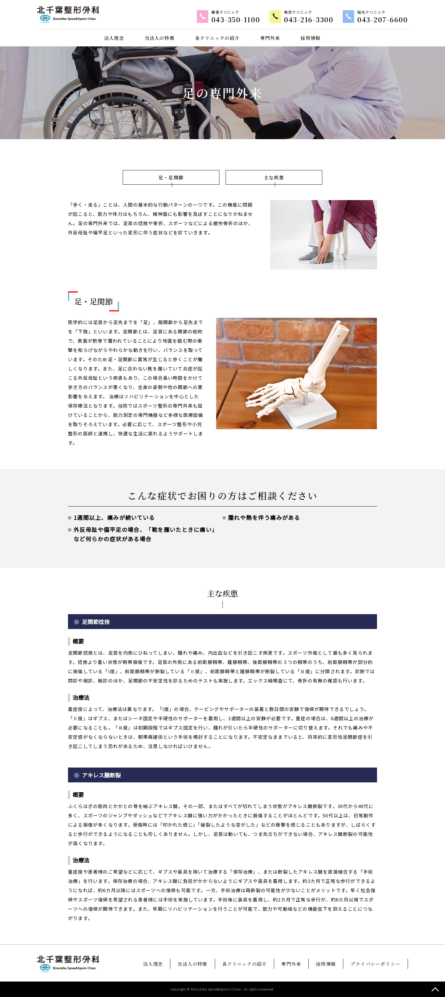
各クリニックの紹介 (217, 38)
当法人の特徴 (160, 38)
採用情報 (310, 38)
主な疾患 (274, 177)
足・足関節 (171, 177)
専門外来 (270, 38)
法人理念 (114, 38)
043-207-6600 (382, 20)
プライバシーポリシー (375, 964)
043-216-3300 (308, 20)
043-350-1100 (235, 20)
